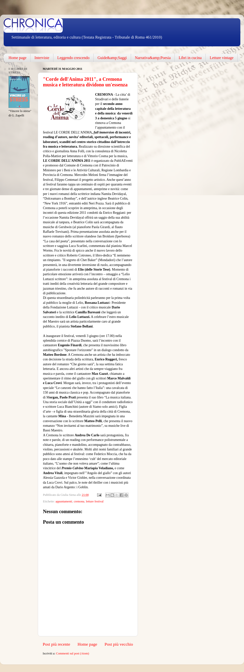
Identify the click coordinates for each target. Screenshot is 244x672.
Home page (17, 58)
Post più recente (56, 644)
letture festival (94, 501)
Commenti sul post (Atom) (72, 653)
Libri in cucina (190, 58)
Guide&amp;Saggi (112, 58)
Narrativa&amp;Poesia (153, 58)
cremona (79, 501)
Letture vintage (221, 58)
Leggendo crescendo (73, 58)
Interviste (41, 58)
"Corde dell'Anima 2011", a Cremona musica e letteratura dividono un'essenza (85, 81)
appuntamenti (63, 501)
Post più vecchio (118, 644)
